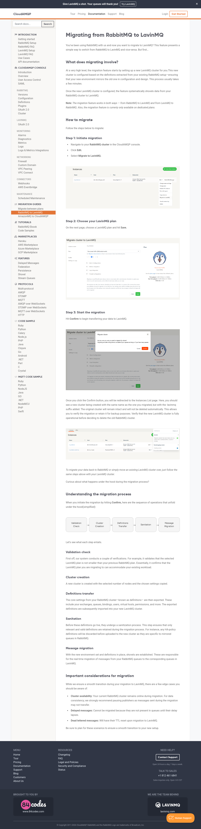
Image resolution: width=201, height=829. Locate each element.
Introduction (25, 72)
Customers (19, 777)
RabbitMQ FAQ (26, 46)
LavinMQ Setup (26, 50)
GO (20, 396)
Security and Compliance (72, 765)
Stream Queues (26, 278)
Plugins (22, 105)
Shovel (21, 274)
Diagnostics (24, 139)
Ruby (21, 325)
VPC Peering (25, 168)
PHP (20, 340)
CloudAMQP (22, 14)
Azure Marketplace (28, 248)
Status (61, 769)
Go (19, 351)
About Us (18, 781)
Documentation (96, 13)
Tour (72, 13)
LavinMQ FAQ (25, 54)
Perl (20, 363)
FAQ (60, 758)
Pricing (82, 13)
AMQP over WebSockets (31, 303)
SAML (21, 83)
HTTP (21, 315)
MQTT (21, 299)
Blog (121, 13)
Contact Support (167, 757)
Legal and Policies (68, 762)
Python (22, 329)
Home (16, 754)
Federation (24, 266)
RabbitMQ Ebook (27, 226)
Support (112, 13)
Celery (21, 333)
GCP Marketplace (28, 252)
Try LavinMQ (128, 4)
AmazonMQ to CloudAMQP (33, 216)
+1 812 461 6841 (167, 775)
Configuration (25, 98)
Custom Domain (27, 165)
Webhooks (24, 183)
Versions (23, 94)
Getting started (26, 39)
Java (20, 344)
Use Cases (24, 58)
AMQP (21, 292)
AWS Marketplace (28, 244)
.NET (20, 359)
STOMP (22, 296)
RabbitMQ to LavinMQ (30, 212)
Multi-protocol (26, 288)
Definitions (24, 102)
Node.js (22, 336)
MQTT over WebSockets (31, 311)
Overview (23, 76)
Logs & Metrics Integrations (33, 150)
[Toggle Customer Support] (180, 818)
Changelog (64, 754)
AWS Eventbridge (27, 187)
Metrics (22, 142)
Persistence (24, 270)
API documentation (29, 61)
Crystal (22, 370)
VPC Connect (25, 172)
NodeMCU (24, 403)
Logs (21, 146)
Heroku (22, 241)
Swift (21, 411)
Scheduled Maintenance (31, 198)
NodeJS (22, 388)
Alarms (22, 135)
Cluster (22, 113)
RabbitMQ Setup (27, 42)
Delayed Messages (28, 263)
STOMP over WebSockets (32, 307)
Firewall (22, 161)
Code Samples (26, 230)
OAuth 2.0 (23, 109)
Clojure (22, 348)
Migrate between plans (30, 208)
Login (165, 13)
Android (22, 355)
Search (48, 23)
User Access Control (29, 79)
